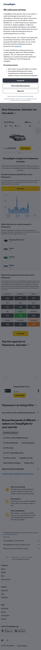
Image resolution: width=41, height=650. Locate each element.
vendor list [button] (17, 46)
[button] (20, 80)
